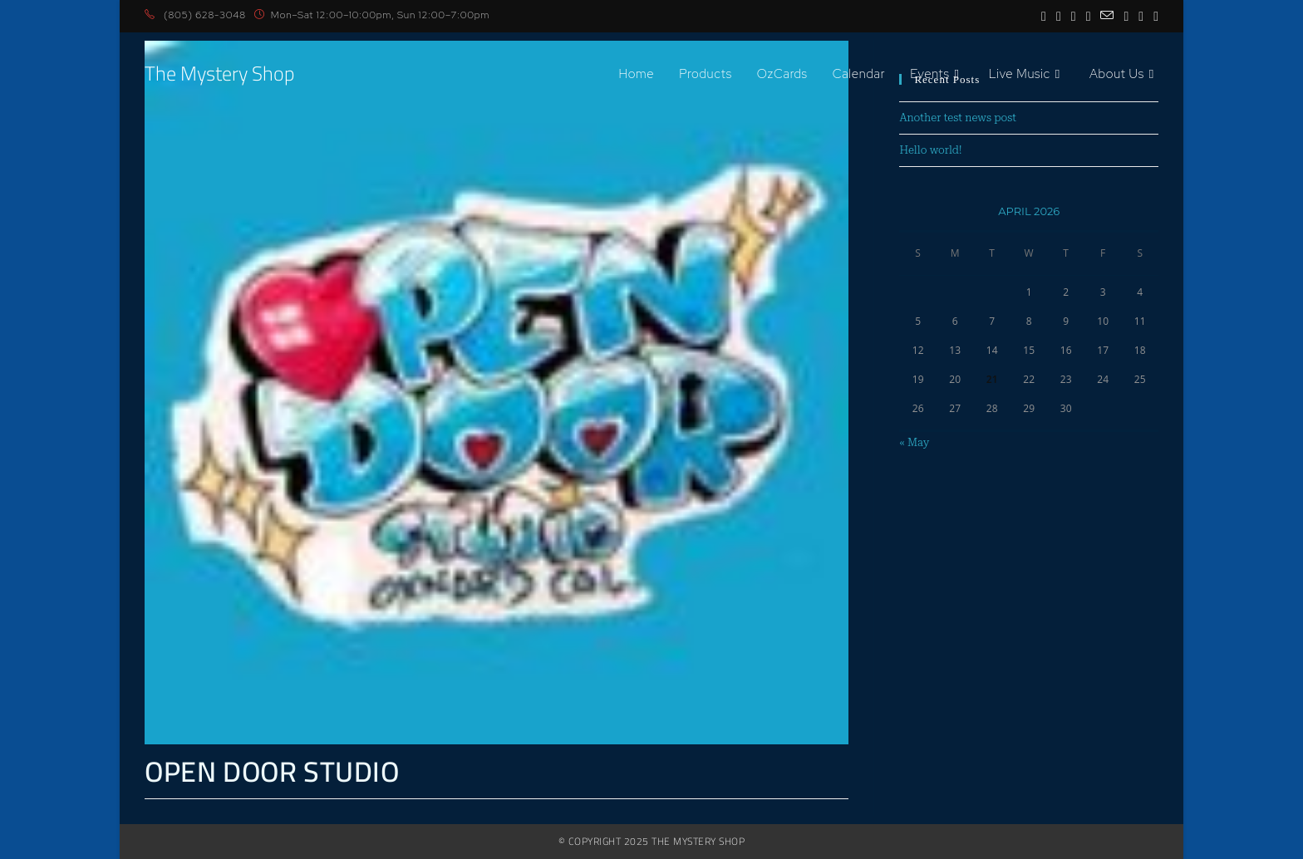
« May (914, 442)
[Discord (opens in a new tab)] (1153, 15)
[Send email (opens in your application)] (1107, 15)
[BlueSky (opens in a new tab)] (1088, 15)
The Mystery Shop (219, 73)
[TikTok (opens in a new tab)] (1126, 15)
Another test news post (957, 117)
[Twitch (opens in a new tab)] (1140, 15)
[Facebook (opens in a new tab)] (1043, 15)
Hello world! (930, 150)
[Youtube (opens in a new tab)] (1073, 15)
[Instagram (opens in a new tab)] (1058, 15)
